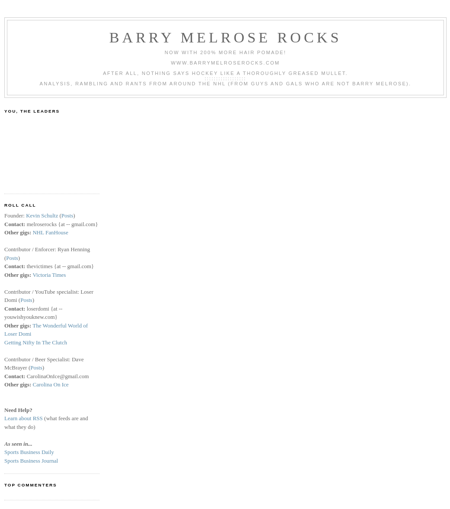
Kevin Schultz (42, 215)
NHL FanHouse (50, 232)
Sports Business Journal (31, 460)
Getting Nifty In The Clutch (35, 342)
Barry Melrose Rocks (225, 37)
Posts (67, 215)
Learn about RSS (23, 418)
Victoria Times (49, 275)
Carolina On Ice (50, 384)
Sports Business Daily (29, 452)
